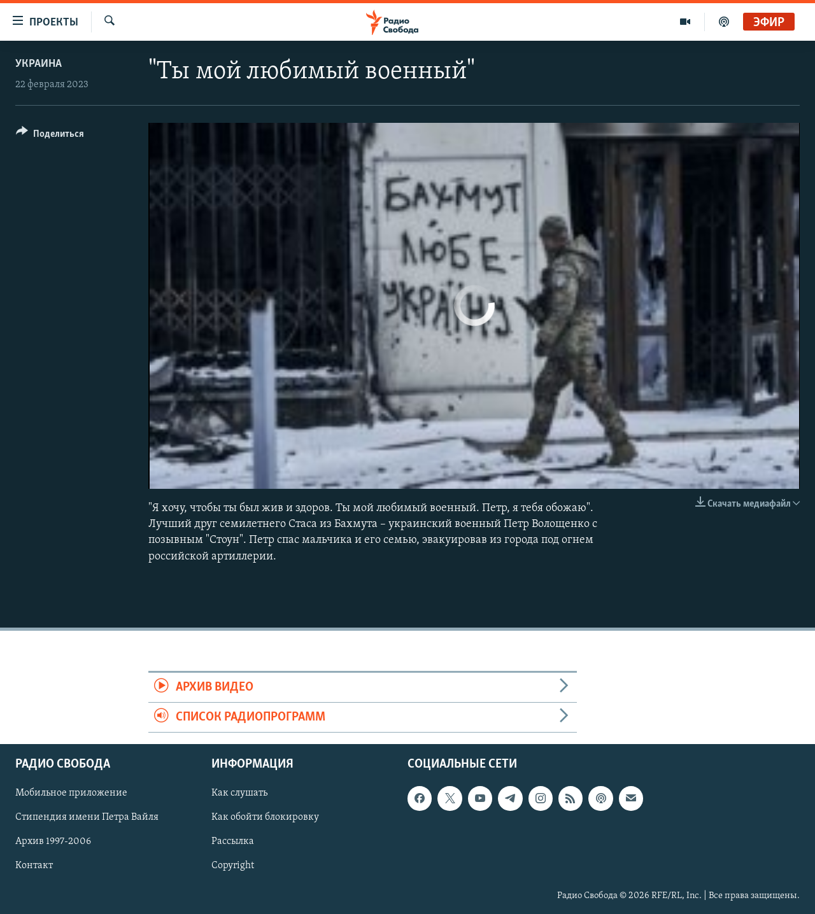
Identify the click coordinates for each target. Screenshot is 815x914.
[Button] (50, 136)
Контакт (34, 866)
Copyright (232, 866)
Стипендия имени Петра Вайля (87, 818)
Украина (38, 64)
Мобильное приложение (71, 794)
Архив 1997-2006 (53, 842)
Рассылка (232, 842)
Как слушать (239, 794)
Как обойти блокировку (265, 818)
